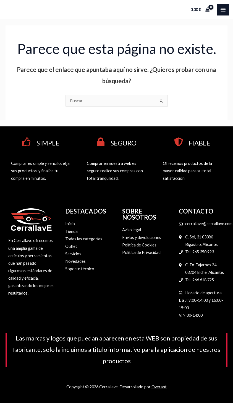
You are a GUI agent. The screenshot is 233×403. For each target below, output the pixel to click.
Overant (159, 386)
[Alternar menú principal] (223, 9)
